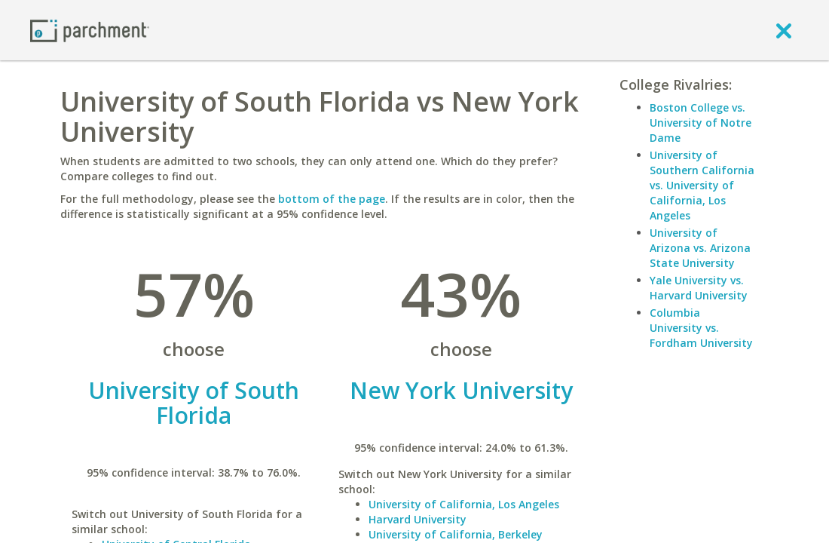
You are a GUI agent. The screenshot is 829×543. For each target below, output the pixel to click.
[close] (784, 30)
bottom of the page (331, 199)
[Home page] (89, 30)
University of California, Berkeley (456, 534)
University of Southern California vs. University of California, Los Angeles (702, 185)
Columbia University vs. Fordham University (701, 327)
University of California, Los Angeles (464, 504)
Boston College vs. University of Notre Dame (700, 122)
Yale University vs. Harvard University (699, 287)
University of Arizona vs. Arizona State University (700, 247)
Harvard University (418, 519)
